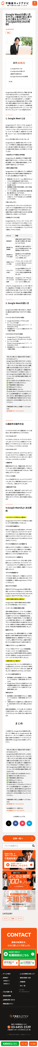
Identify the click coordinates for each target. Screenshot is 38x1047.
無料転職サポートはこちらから (15, 411)
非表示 (21, 62)
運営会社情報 (7, 996)
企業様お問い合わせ (9, 1000)
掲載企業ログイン (8, 1004)
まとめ (10, 81)
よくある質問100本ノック (27, 974)
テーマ (20, 918)
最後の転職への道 (25, 978)
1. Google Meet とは (16, 69)
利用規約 (21, 990)
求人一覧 (22, 986)
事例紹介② (7, 984)
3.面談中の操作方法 (16, 74)
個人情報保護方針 (24, 992)
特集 (12, 918)
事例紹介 (5, 978)
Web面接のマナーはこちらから (15, 810)
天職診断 (22, 982)
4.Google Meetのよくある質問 (19, 76)
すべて (6, 918)
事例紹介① (7, 981)
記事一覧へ (18, 838)
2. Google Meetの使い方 (17, 71)
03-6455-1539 (21, 1027)
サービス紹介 (7, 974)
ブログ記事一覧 (7, 992)
